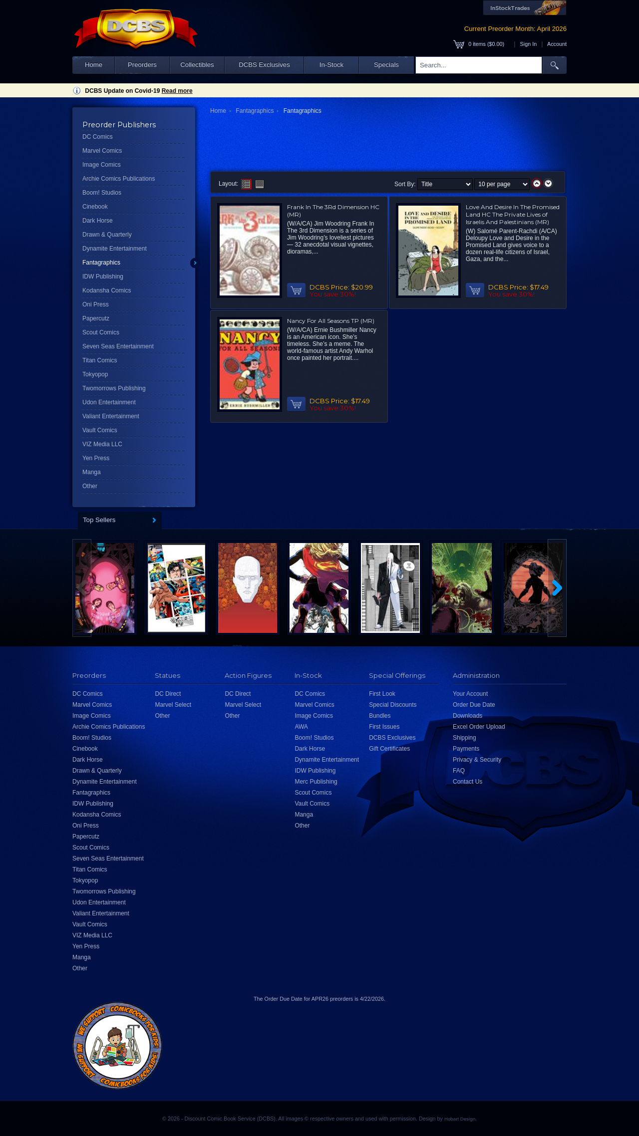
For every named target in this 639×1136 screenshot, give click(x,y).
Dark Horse (97, 220)
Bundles (379, 715)
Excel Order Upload (479, 726)
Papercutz (95, 318)
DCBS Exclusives (264, 64)
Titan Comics (99, 360)
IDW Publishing (102, 276)
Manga (91, 472)
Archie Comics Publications (118, 178)
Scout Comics (100, 332)
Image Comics (101, 164)
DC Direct (168, 693)
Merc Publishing (316, 781)
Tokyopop (95, 374)
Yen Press (95, 458)
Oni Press (95, 304)
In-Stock (331, 64)
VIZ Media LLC (102, 444)
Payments (466, 748)
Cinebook (95, 206)
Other (89, 486)
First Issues (384, 726)
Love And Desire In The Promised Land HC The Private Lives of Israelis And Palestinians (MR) (513, 214)
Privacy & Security (477, 759)
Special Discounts (392, 704)
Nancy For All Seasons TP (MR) (330, 320)
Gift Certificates (389, 748)
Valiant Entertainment (110, 416)
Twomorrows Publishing (114, 388)
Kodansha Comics (106, 290)
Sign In (528, 44)
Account (557, 44)
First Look (382, 693)
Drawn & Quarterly (107, 234)
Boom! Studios (101, 192)
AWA (301, 726)
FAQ (459, 770)
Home (93, 64)
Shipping (464, 737)
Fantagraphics (101, 262)
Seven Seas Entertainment (118, 346)
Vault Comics (99, 430)
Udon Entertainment (109, 402)
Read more (177, 90)
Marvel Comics (102, 150)
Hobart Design (459, 1119)
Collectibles (197, 64)
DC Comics (97, 136)
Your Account (470, 693)
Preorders (142, 64)
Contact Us (467, 781)
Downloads (467, 715)
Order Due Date (474, 704)
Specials (386, 64)
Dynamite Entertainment (114, 248)
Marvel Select (173, 704)
